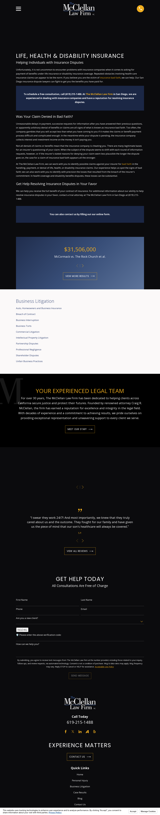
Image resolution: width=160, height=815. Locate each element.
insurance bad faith (110, 77)
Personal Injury (80, 780)
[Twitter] (72, 731)
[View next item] (82, 265)
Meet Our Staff (80, 429)
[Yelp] (94, 731)
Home (80, 774)
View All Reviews (80, 551)
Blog (80, 798)
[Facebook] (65, 731)
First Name (22, 600)
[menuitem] (80, 308)
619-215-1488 (80, 722)
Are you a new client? (27, 618)
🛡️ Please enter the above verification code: (38, 635)
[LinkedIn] (80, 731)
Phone (19, 609)
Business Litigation (80, 786)
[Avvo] (87, 731)
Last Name (86, 600)
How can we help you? (27, 644)
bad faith (127, 163)
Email (84, 609)
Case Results (79, 792)
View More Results (80, 276)
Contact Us (80, 757)
